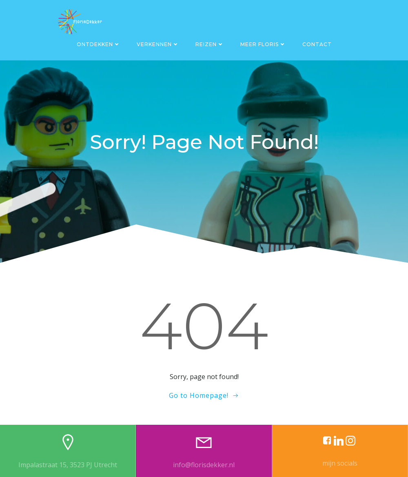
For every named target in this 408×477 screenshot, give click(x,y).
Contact (317, 44)
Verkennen (158, 44)
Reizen (209, 44)
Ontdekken (98, 44)
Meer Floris (263, 44)
